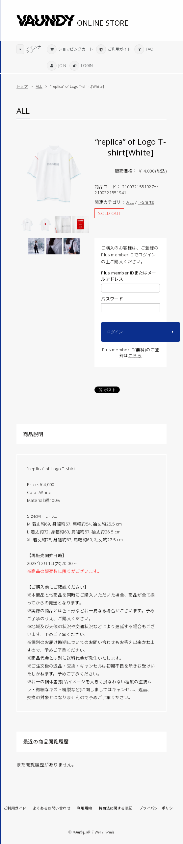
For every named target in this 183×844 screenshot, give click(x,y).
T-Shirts (146, 202)
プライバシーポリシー (158, 808)
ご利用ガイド (15, 808)
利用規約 (84, 808)
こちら (135, 356)
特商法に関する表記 (116, 808)
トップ (22, 86)
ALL (39, 86)
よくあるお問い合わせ (51, 808)
